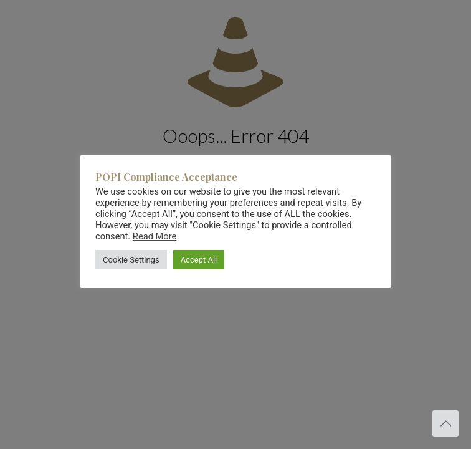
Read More (154, 236)
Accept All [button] (199, 259)
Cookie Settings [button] (131, 259)
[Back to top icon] (445, 423)
